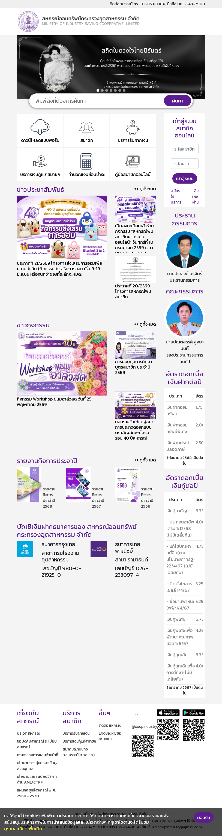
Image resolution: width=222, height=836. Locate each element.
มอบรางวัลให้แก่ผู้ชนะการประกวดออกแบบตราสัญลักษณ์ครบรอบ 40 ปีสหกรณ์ (134, 430)
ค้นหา (177, 100)
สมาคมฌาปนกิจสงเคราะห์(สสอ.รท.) (78, 752)
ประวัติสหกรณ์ (28, 733)
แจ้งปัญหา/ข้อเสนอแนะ (110, 736)
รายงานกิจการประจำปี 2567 (98, 497)
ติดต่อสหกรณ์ (110, 725)
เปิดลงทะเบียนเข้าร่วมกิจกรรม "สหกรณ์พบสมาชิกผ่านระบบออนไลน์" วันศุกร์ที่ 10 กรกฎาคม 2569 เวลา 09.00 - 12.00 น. (134, 239)
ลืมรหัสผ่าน (195, 196)
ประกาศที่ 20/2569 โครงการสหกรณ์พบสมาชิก (133, 291)
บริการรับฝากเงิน (75, 733)
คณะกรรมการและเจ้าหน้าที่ (37, 755)
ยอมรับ (203, 817)
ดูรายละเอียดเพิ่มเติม (23, 828)
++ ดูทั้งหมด (145, 188)
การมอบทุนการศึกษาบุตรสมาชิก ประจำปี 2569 (133, 367)
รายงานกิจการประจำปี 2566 (147, 497)
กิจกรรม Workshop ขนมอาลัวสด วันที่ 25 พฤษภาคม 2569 (54, 401)
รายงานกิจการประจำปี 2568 (49, 497)
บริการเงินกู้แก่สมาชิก (79, 741)
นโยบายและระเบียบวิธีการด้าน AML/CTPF (37, 779)
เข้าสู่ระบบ (185, 178)
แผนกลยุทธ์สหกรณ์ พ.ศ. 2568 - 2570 (36, 793)
